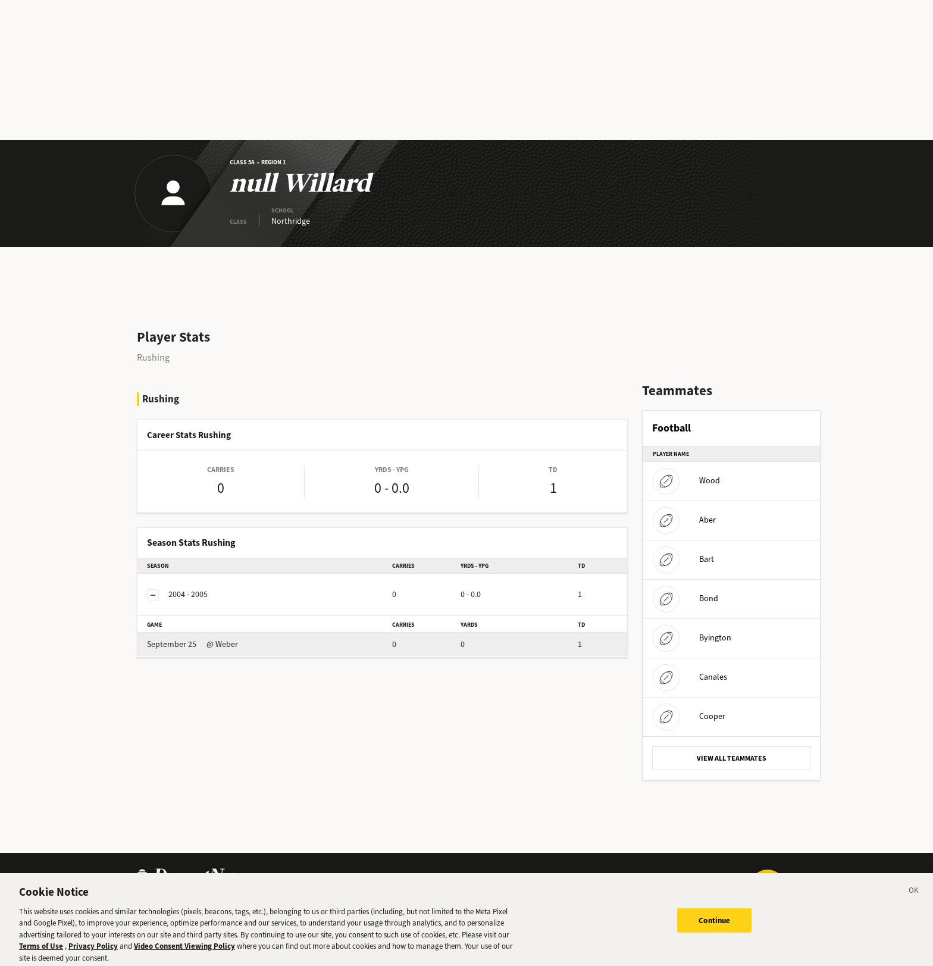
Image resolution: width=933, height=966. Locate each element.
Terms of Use (41, 951)
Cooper (689, 716)
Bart (683, 559)
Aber (684, 520)
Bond (685, 598)
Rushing (153, 357)
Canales (690, 677)
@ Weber (192, 644)
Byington (692, 637)
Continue (714, 925)
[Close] (914, 897)
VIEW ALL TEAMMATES (731, 758)
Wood (686, 480)
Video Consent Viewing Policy (184, 951)
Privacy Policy (93, 951)
